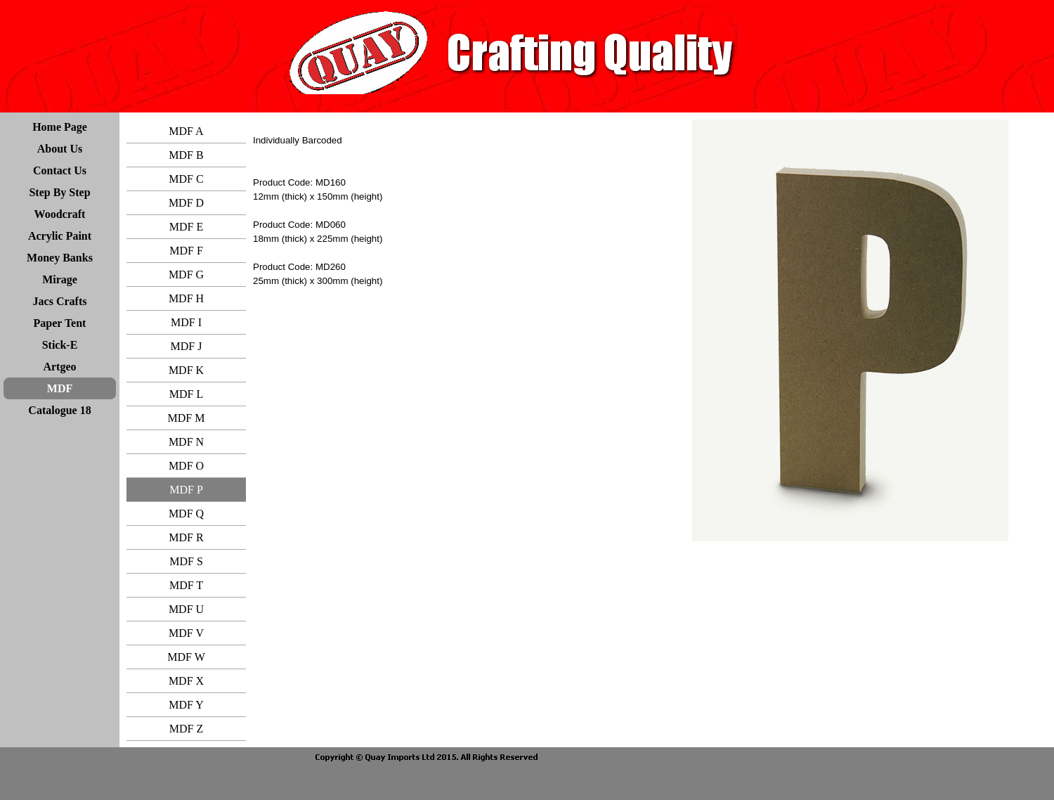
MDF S (186, 561)
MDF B (186, 155)
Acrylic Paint (59, 236)
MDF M (186, 418)
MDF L (186, 394)
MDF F (186, 251)
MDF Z (186, 729)
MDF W (186, 657)
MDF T (186, 585)
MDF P (186, 490)
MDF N (186, 442)
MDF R (186, 537)
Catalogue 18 (59, 410)
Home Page (59, 127)
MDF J (186, 346)
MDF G (186, 274)
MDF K (186, 370)
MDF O (186, 466)
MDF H (186, 298)
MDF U (186, 609)
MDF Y (186, 705)
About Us (59, 149)
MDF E (186, 227)
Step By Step (59, 192)
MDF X (186, 681)
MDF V (186, 633)
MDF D (186, 203)
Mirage (59, 279)
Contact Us (59, 170)
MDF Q (186, 514)
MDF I (186, 322)
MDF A (186, 131)
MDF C (186, 179)
